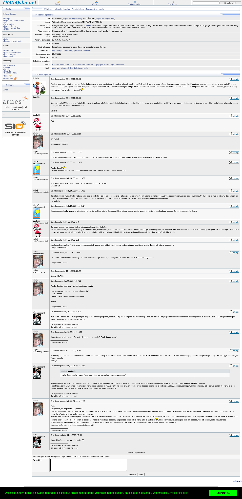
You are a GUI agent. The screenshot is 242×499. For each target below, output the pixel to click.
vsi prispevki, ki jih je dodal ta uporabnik (73, 68)
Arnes (5, 90)
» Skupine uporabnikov (11, 28)
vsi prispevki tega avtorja (72, 19)
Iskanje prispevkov (63, 9)
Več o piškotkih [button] (179, 492)
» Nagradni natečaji (10, 73)
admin (54, 68)
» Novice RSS (9, 79)
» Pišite (7, 76)
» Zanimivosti (8, 56)
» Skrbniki (6, 67)
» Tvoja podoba (8, 24)
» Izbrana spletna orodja (12, 52)
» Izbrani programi (9, 54)
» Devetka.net (8, 50)
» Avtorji (6, 69)
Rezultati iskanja (78, 9)
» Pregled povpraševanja (12, 41)
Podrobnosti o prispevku (95, 9)
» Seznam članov (9, 26)
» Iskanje (6, 19)
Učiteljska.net (49, 9)
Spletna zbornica (9, 14)
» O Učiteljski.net (9, 65)
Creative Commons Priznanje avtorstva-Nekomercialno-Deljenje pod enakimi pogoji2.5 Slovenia (88, 65)
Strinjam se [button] (223, 493)
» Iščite (5, 39)
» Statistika (7, 71)
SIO (4, 115)
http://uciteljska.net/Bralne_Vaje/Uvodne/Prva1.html (71, 50)
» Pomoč (6, 30)
